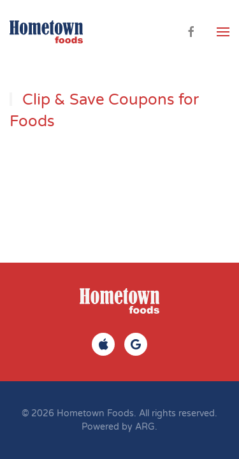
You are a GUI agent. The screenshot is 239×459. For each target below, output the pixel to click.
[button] (223, 32)
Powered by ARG (118, 426)
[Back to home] (46, 32)
